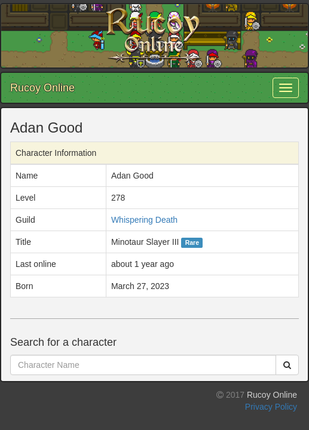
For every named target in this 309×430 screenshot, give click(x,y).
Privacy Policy (271, 406)
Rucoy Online (42, 88)
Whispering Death (144, 220)
